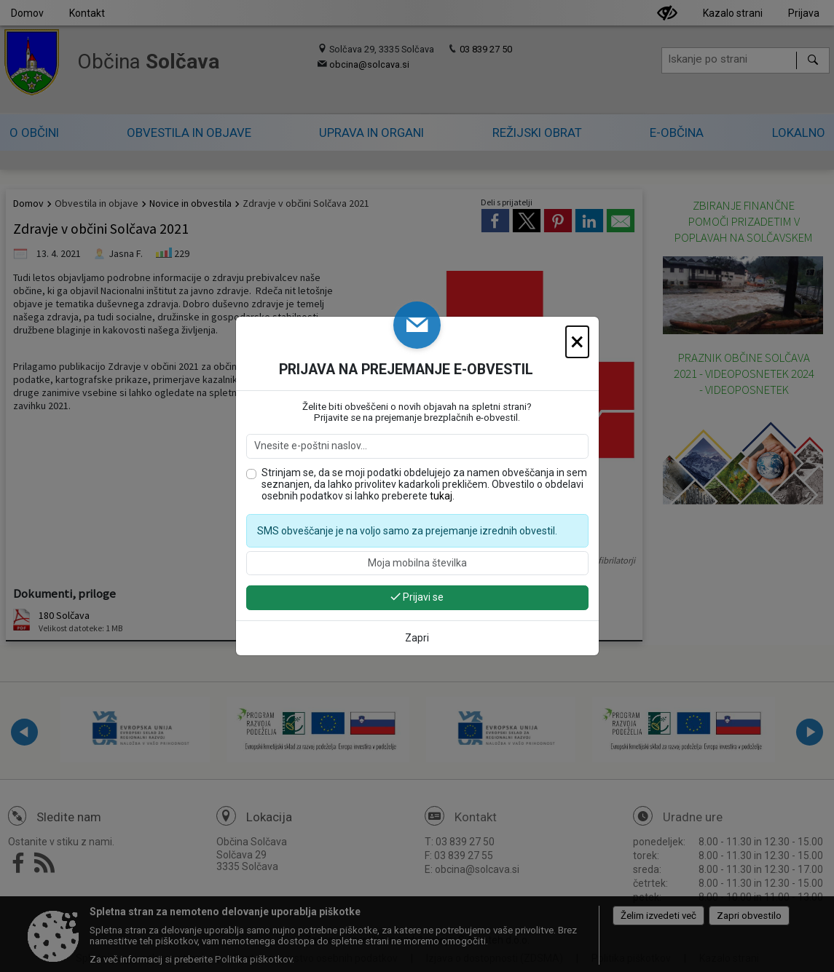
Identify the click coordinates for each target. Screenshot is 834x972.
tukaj (441, 496)
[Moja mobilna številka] (417, 563)
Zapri (417, 638)
